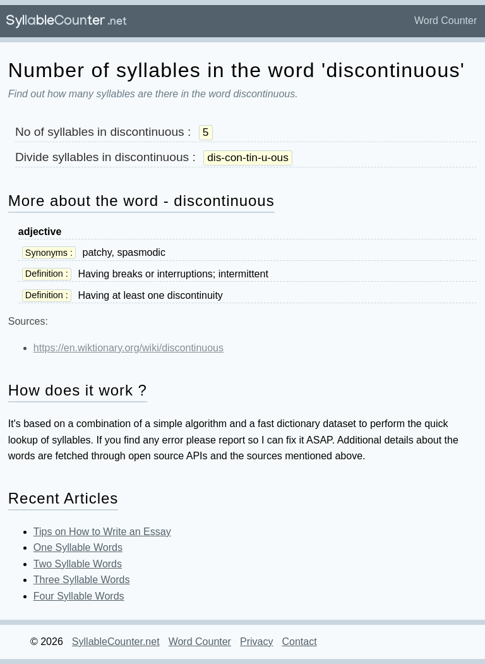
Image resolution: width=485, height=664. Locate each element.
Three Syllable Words (81, 579)
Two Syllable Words (77, 563)
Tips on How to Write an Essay (102, 531)
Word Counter (445, 20)
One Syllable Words (78, 547)
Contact (299, 641)
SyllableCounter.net (116, 641)
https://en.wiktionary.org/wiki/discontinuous (128, 347)
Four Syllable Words (78, 596)
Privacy (256, 641)
